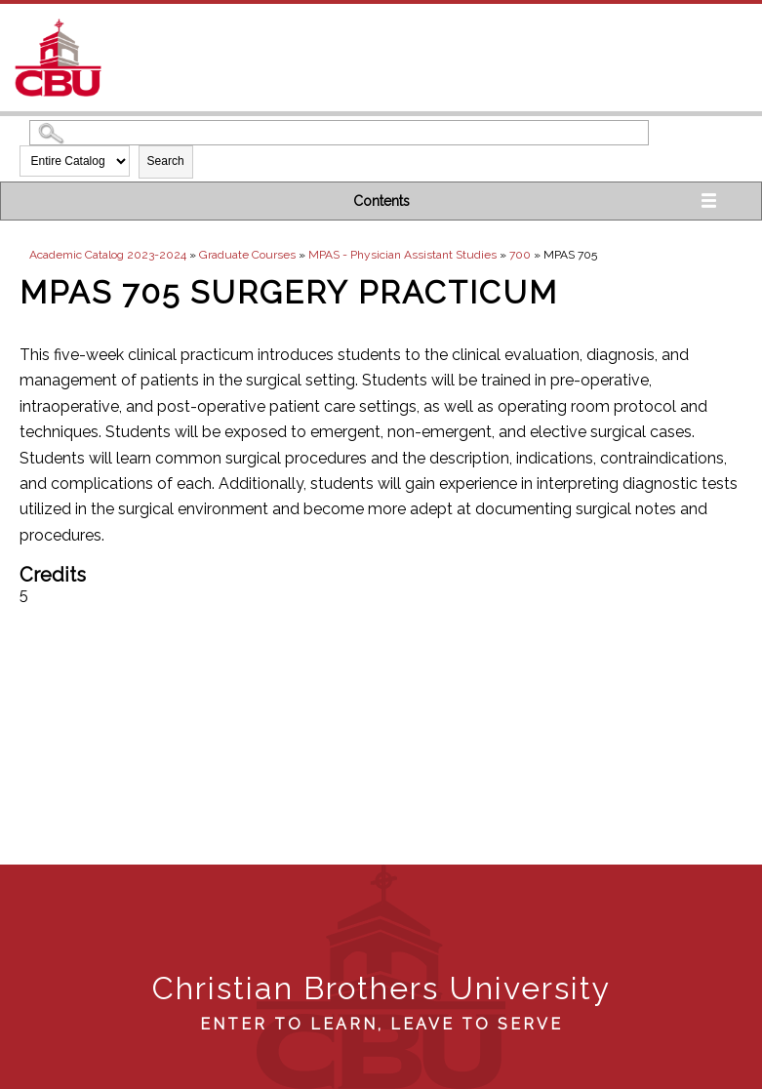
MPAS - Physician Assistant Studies (402, 255)
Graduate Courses (247, 255)
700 (520, 255)
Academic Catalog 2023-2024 (107, 255)
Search (165, 161)
